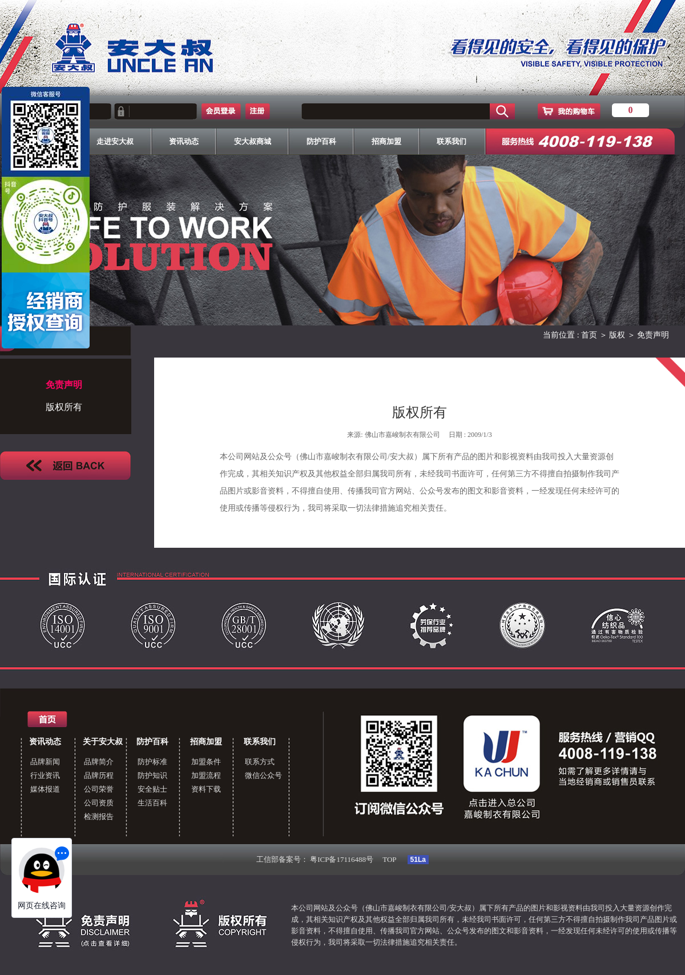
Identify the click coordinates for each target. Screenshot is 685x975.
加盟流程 (206, 775)
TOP (389, 859)
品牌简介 (99, 761)
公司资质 (99, 803)
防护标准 (152, 761)
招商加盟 (206, 741)
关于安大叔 (103, 741)
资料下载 (206, 789)
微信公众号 (263, 775)
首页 (589, 335)
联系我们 (260, 741)
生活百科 (152, 803)
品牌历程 (99, 775)
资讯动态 (45, 741)
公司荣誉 (99, 789)
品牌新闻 (45, 761)
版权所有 (64, 407)
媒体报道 (45, 789)
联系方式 (260, 761)
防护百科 (152, 741)
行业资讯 (45, 775)
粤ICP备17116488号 (341, 859)
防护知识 (152, 775)
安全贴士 (152, 789)
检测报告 (99, 816)
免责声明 (653, 335)
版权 (617, 335)
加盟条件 (206, 761)
